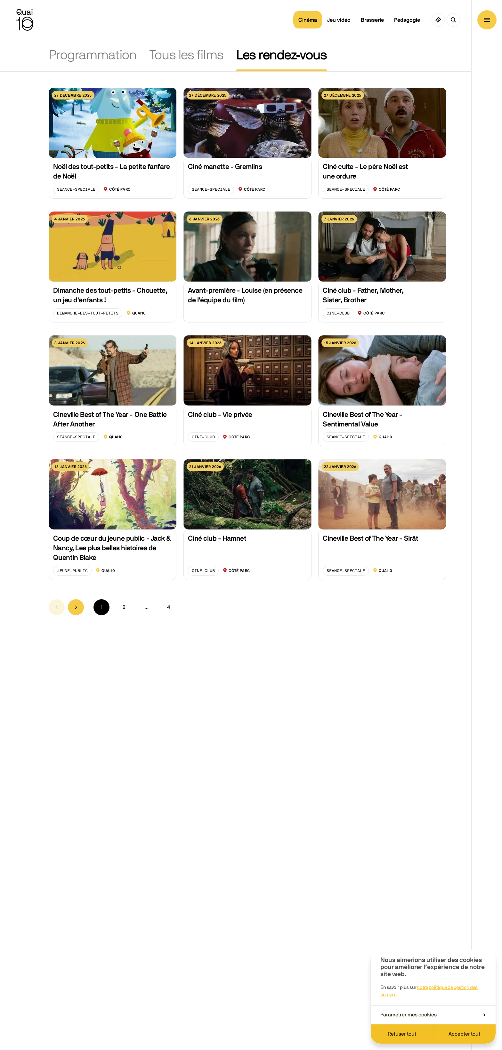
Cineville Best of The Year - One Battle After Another (109, 419)
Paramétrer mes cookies (432, 1014)
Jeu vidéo (339, 20)
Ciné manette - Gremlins (225, 166)
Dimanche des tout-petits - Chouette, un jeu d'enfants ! (110, 295)
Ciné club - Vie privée (220, 414)
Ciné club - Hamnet (217, 538)
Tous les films (186, 55)
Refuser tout (402, 1034)
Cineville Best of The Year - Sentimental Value (362, 419)
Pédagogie (407, 20)
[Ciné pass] (438, 20)
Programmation (93, 55)
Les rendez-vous (281, 55)
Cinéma (307, 20)
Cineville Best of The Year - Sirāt (370, 538)
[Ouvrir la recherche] (453, 20)
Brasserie (372, 20)
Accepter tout (464, 1034)
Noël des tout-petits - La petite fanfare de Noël (111, 171)
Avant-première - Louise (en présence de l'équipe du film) (245, 295)
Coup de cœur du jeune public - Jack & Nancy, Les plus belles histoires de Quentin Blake (112, 548)
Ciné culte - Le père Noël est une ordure (365, 171)
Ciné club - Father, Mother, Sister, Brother (363, 295)
